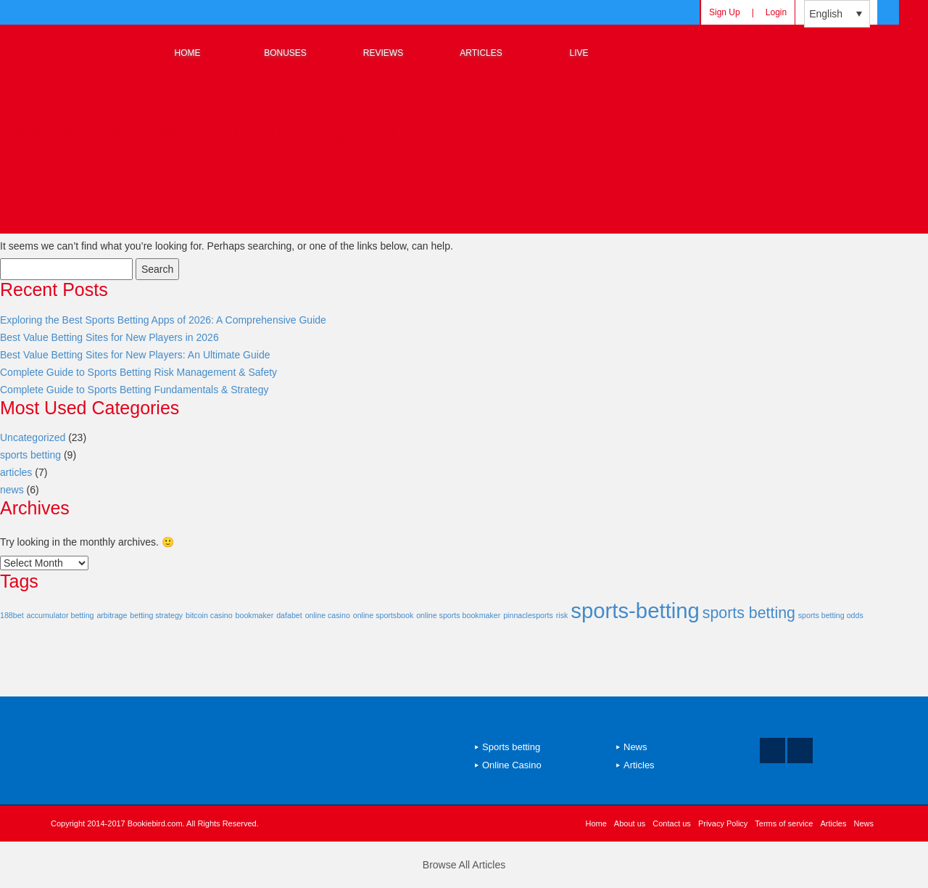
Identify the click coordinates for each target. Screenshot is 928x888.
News (635, 746)
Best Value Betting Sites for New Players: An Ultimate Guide (135, 355)
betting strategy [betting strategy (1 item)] (156, 615)
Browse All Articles (464, 865)
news (12, 490)
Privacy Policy (722, 823)
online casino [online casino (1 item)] (327, 615)
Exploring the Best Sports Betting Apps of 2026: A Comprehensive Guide (163, 320)
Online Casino (512, 765)
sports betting (30, 455)
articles (16, 472)
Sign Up (724, 12)
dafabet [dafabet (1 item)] (289, 615)
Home (596, 823)
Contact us (671, 823)
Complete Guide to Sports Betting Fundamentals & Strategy (134, 389)
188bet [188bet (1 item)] (12, 615)
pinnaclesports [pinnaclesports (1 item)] (528, 615)
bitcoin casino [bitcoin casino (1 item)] (209, 615)
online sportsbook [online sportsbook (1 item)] (383, 615)
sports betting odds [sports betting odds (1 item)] (830, 615)
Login (776, 12)
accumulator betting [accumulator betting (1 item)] (60, 615)
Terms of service (784, 823)
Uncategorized (32, 437)
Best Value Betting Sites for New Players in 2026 (109, 337)
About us (629, 823)
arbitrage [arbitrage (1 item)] (111, 615)
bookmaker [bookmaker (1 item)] (255, 615)
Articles (639, 765)
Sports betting (511, 746)
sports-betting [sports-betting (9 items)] (635, 610)
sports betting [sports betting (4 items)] (749, 613)
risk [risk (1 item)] (562, 615)
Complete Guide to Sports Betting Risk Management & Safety (138, 372)
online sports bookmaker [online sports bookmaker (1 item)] (458, 615)
